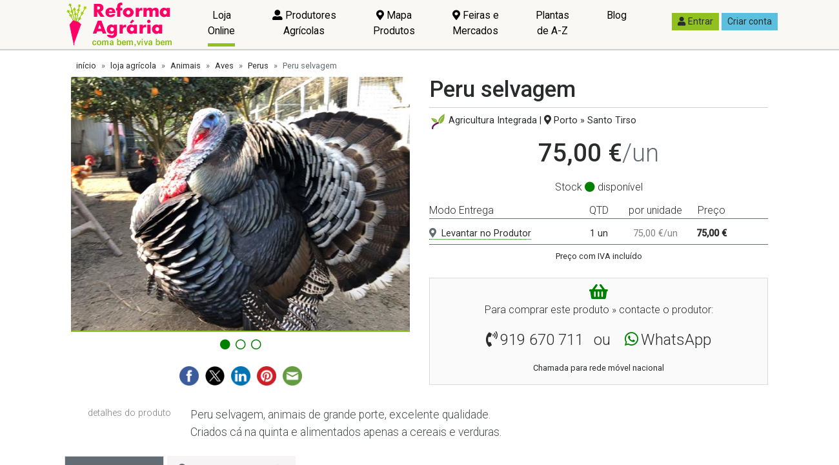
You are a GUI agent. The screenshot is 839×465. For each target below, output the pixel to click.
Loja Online (221, 23)
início (86, 65)
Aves (224, 65)
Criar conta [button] (749, 21)
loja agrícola (133, 65)
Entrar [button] (695, 21)
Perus (258, 65)
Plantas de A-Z (552, 23)
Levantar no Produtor (480, 233)
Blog (617, 15)
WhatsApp (676, 340)
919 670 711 (541, 340)
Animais (185, 65)
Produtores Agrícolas (304, 23)
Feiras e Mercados (475, 23)
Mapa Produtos (394, 23)
